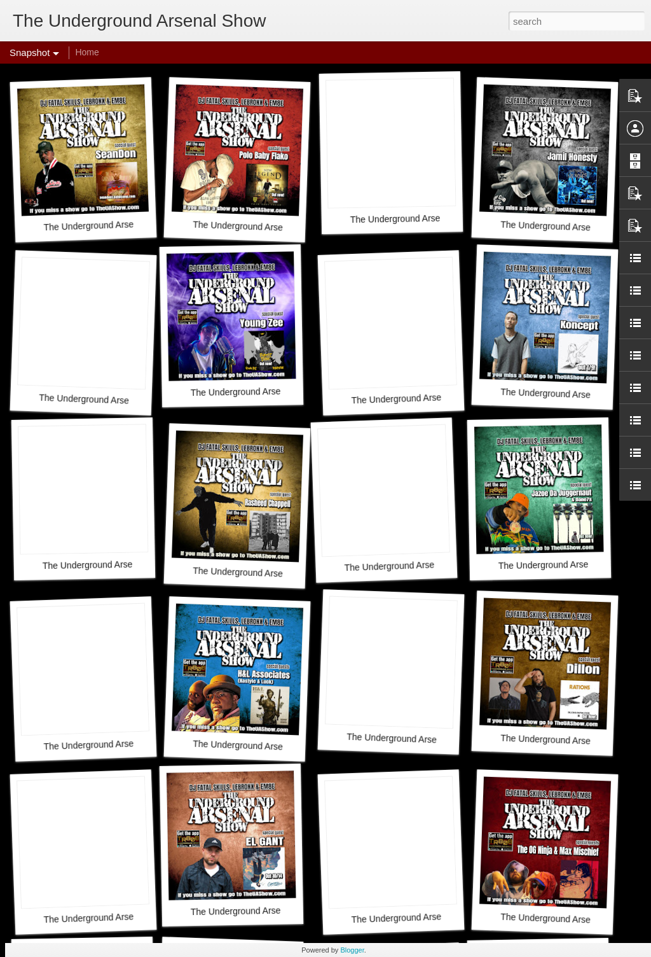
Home (87, 52)
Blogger (352, 950)
